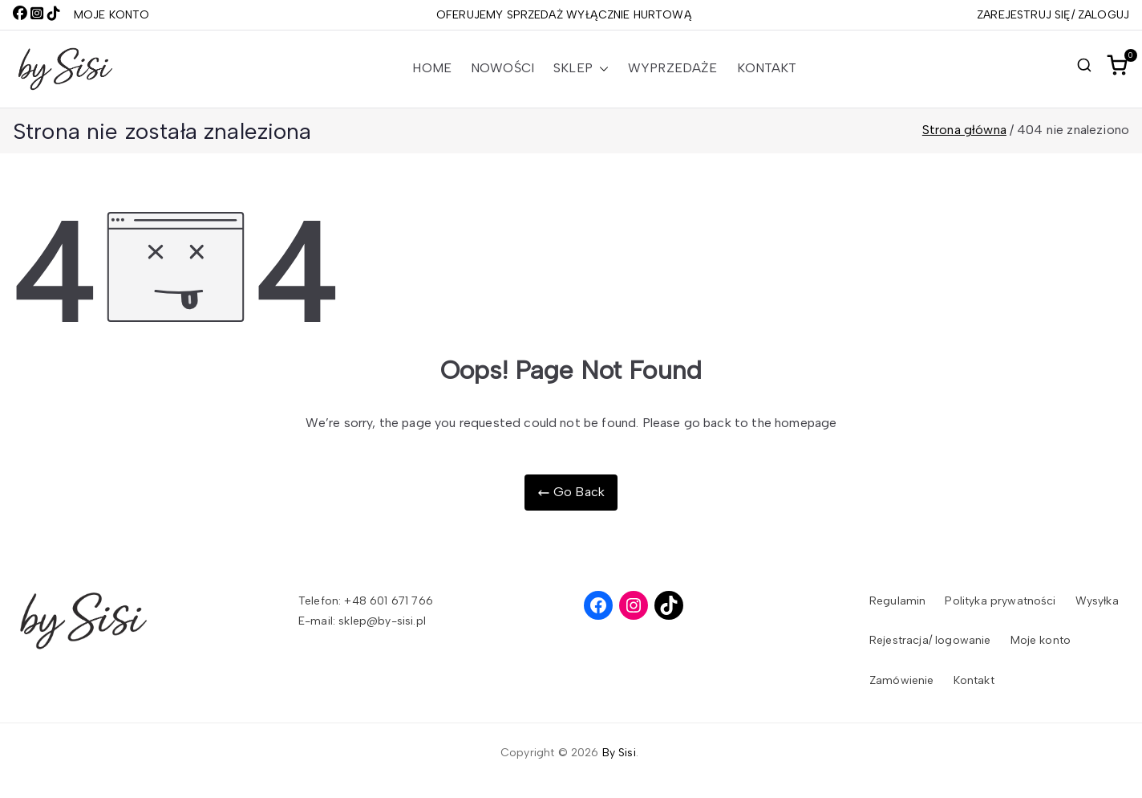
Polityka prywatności (1000, 601)
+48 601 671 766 (388, 601)
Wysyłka (1097, 601)
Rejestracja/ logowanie (930, 640)
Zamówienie (901, 680)
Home (432, 67)
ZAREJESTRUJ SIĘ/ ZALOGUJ (1053, 15)
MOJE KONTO (112, 15)
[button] (601, 68)
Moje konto (1040, 640)
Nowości (502, 67)
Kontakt (767, 67)
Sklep (581, 68)
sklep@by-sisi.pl (382, 621)
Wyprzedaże (673, 67)
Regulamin (897, 601)
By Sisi (619, 752)
